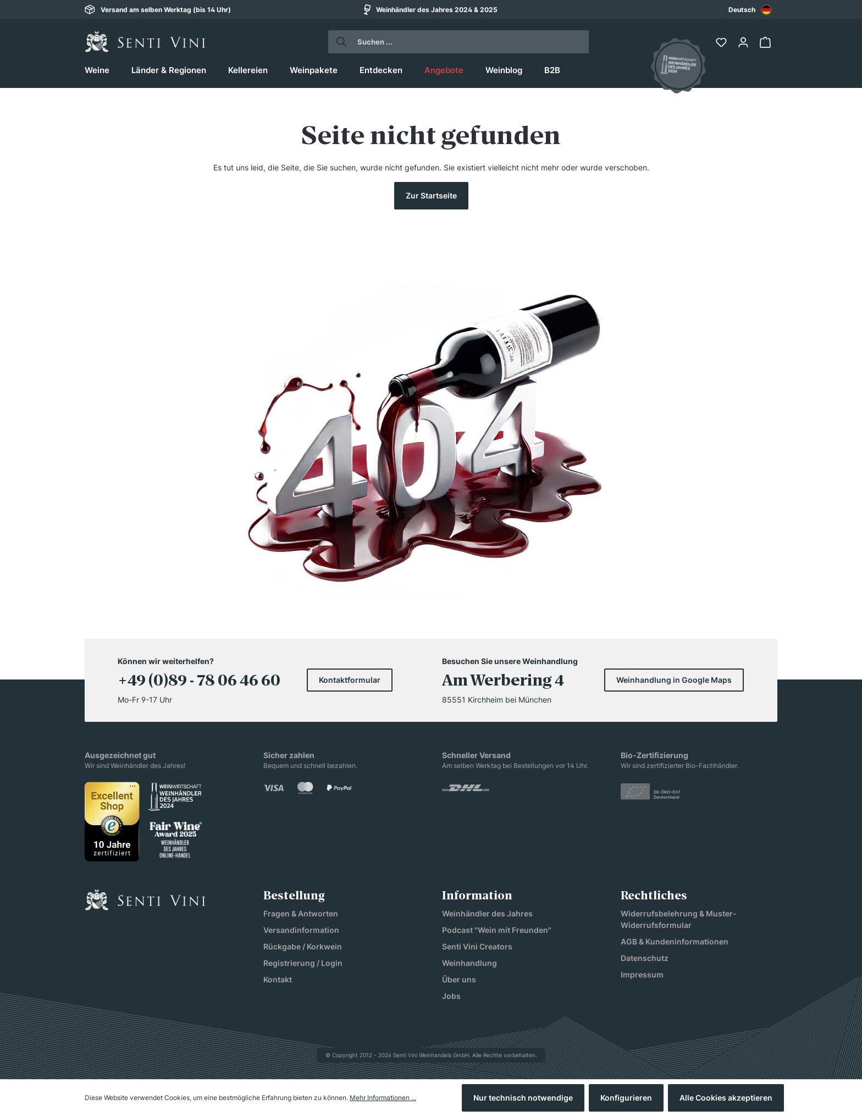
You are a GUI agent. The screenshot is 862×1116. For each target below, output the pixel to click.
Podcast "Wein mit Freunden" (496, 930)
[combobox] (750, 9)
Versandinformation (301, 930)
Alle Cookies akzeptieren (725, 1097)
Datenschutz (644, 958)
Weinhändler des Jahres (487, 913)
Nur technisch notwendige (523, 1097)
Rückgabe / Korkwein (302, 946)
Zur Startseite (431, 195)
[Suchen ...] (468, 41)
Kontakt (277, 979)
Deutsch (750, 9)
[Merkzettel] (722, 42)
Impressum (642, 974)
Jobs (451, 996)
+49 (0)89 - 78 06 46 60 (199, 681)
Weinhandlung (469, 963)
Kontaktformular (349, 679)
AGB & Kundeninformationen (674, 941)
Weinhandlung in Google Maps (674, 679)
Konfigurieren (626, 1097)
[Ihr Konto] (744, 42)
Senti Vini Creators (477, 946)
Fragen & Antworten (300, 913)
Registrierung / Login (302, 963)
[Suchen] (338, 41)
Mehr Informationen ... (383, 1097)
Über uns (459, 979)
